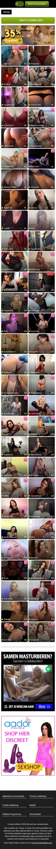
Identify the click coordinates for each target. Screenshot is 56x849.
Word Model (35, 814)
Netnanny (34, 839)
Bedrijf (33, 805)
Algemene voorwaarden (13, 796)
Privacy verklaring (38, 796)
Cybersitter (44, 839)
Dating (6, 12)
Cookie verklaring (10, 805)
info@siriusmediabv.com (42, 843)
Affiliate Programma (11, 814)
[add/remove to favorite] (3, 48)
